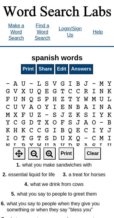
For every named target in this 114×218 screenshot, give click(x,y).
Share (45, 68)
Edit (61, 68)
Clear (93, 153)
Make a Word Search (16, 32)
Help (98, 32)
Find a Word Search (42, 32)
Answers (81, 68)
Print (28, 68)
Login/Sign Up (70, 32)
